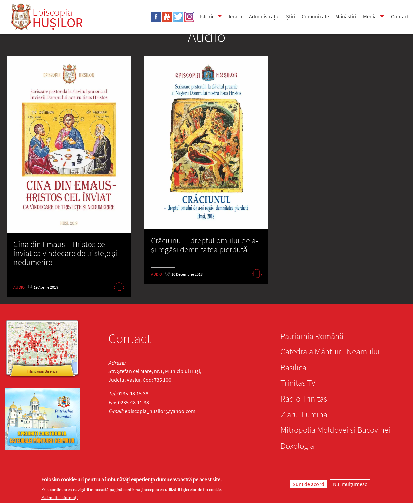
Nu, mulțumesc (350, 483)
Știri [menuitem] (290, 16)
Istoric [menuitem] (207, 16)
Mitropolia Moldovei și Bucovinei (335, 429)
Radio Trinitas (303, 398)
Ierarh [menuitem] (235, 16)
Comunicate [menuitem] (315, 16)
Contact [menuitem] (400, 16)
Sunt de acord (308, 483)
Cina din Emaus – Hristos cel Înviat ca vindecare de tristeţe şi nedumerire (65, 253)
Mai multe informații (59, 497)
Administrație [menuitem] (264, 16)
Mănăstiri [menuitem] (345, 16)
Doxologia (297, 445)
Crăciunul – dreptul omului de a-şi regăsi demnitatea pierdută (204, 245)
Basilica (293, 367)
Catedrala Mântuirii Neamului (330, 351)
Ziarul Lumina (303, 414)
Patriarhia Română (311, 336)
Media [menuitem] (370, 16)
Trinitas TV (297, 382)
